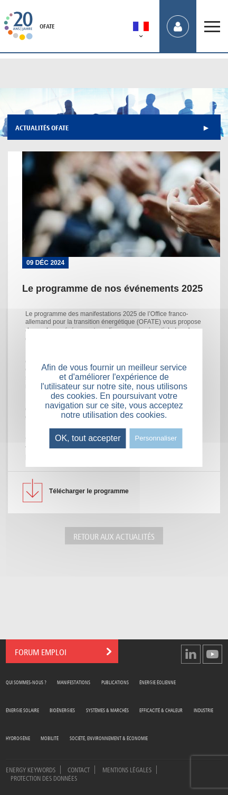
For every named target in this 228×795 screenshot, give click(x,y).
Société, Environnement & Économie (109, 737)
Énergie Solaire (22, 709)
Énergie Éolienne (157, 682)
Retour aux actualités (114, 535)
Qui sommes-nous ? (26, 682)
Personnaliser (156, 438)
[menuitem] (141, 28)
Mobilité (50, 737)
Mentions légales (126, 769)
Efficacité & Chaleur (161, 709)
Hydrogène (18, 737)
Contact (79, 769)
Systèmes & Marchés (107, 709)
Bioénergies (62, 709)
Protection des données (44, 777)
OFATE (47, 26)
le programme (89, 491)
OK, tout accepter (88, 438)
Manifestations (73, 682)
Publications (115, 682)
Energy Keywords (30, 769)
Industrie (203, 709)
